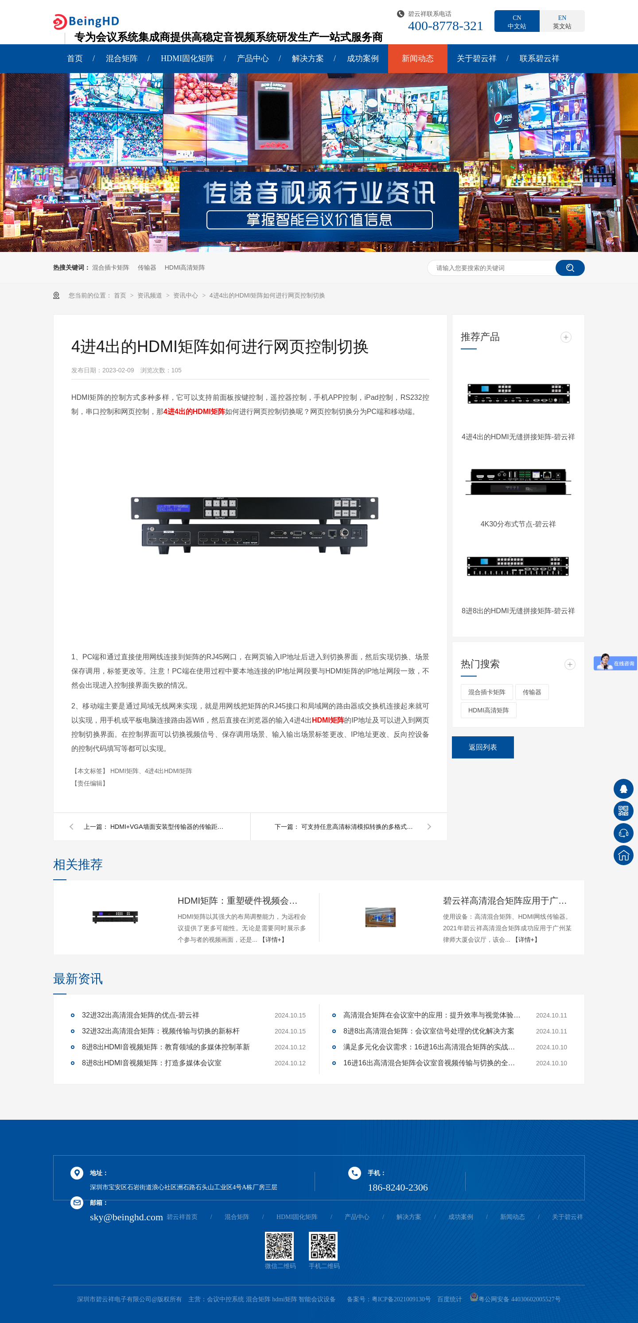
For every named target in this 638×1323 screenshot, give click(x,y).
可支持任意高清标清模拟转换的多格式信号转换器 (358, 826)
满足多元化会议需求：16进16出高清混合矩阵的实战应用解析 (432, 1047)
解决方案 (308, 58)
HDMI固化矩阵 (187, 58)
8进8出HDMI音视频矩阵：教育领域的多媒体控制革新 (166, 1047)
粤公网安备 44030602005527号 (515, 1299)
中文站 (517, 22)
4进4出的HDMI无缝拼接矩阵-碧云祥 (518, 437)
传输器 (147, 267)
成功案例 (363, 58)
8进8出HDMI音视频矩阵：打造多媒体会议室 (152, 1063)
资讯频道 (150, 295)
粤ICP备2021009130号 (401, 1299)
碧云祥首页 (182, 1217)
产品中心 (253, 58)
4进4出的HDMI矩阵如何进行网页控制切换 (267, 295)
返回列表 (483, 747)
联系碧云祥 (540, 58)
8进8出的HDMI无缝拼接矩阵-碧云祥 (518, 611)
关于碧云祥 (477, 58)
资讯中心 (186, 295)
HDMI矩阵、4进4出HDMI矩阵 (151, 770)
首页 (75, 58)
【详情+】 (273, 939)
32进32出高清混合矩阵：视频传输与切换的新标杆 (161, 1031)
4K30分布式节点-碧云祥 (518, 524)
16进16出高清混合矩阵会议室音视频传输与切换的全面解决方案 (432, 1063)
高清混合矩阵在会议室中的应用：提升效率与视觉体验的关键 (432, 1015)
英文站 (562, 22)
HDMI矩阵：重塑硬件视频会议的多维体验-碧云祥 (242, 900)
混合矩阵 (122, 58)
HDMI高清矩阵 (185, 267)
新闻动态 (418, 58)
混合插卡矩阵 (110, 267)
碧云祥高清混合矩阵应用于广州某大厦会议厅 (507, 900)
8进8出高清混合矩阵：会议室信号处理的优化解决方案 (428, 1031)
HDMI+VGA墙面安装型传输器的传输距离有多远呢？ (168, 826)
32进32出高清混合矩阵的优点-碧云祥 (140, 1015)
